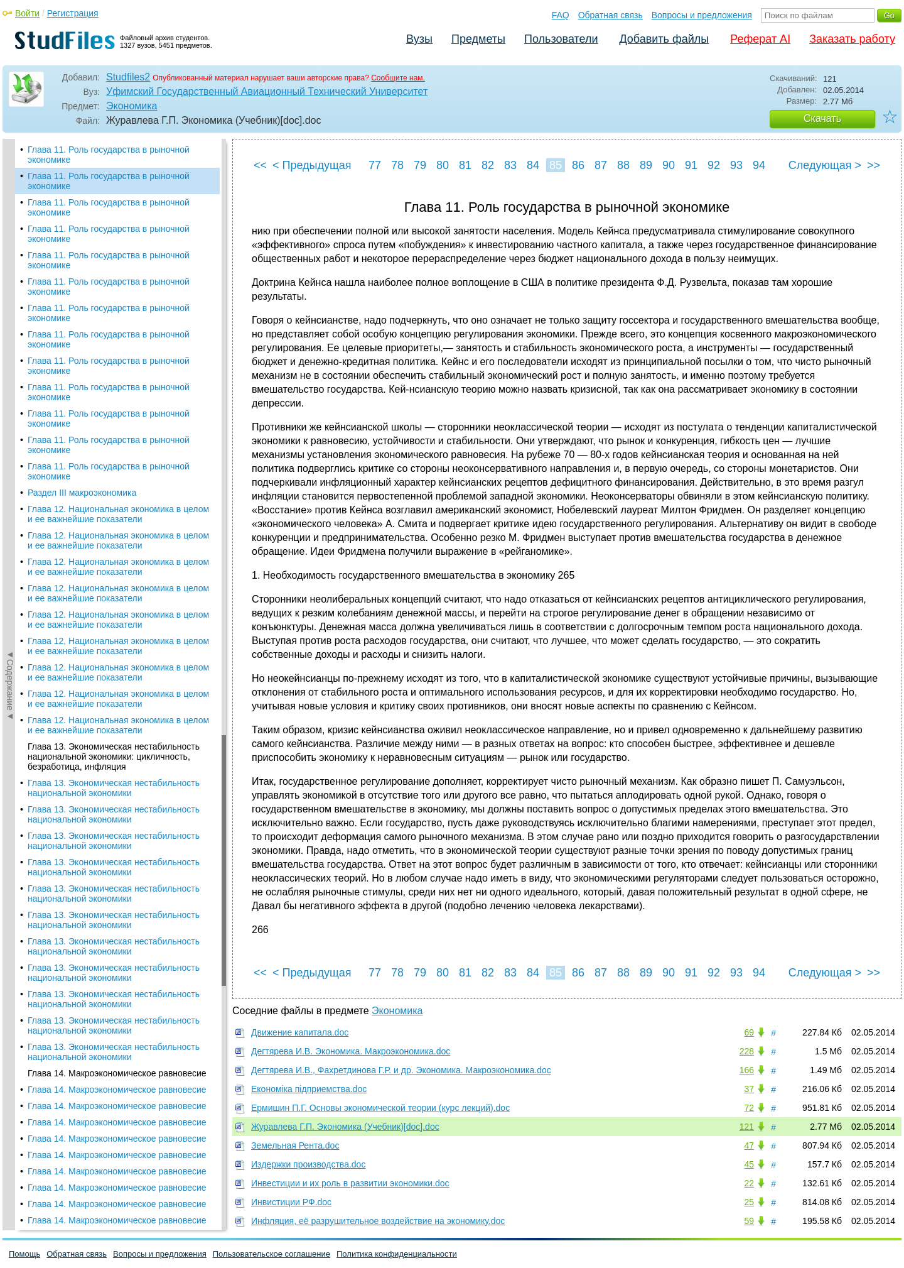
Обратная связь (610, 15)
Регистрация (73, 13)
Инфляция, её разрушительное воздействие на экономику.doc (378, 1221)
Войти (27, 13)
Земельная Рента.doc (295, 1145)
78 (397, 165)
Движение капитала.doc (299, 1032)
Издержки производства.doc (308, 1164)
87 (601, 165)
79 (420, 165)
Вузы (419, 39)
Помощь (24, 1254)
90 (668, 165)
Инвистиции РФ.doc (291, 1202)
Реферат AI (760, 39)
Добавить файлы (664, 39)
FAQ (560, 15)
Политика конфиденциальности (396, 1254)
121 (747, 1127)
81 (465, 165)
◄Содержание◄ (10, 359)
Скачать (822, 118)
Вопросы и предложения (702, 15)
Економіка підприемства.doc (309, 1089)
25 (749, 1202)
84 (533, 165)
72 (749, 1108)
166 (747, 1070)
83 (510, 165)
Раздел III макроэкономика (82, 493)
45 (749, 1164)
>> (873, 165)
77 (375, 165)
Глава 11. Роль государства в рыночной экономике (109, 155)
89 (646, 165)
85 (555, 165)
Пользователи (561, 39)
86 (578, 165)
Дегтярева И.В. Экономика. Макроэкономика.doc (350, 1051)
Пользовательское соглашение (271, 1254)
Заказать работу (852, 39)
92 (714, 165)
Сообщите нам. (398, 78)
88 (623, 165)
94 (759, 165)
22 (749, 1183)
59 (749, 1221)
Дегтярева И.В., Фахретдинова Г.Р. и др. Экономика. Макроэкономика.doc (401, 1070)
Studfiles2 (128, 77)
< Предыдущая (312, 165)
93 (736, 165)
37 (749, 1089)
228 (747, 1051)
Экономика (132, 106)
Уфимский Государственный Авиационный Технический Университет (267, 91)
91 (691, 165)
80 (442, 165)
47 (749, 1145)
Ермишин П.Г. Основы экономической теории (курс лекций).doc (380, 1108)
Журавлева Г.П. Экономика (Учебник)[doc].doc (345, 1127)
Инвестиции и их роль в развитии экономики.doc (350, 1183)
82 (488, 165)
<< (260, 165)
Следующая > (824, 165)
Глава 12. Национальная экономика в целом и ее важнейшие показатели (118, 514)
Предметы (478, 39)
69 (749, 1032)
